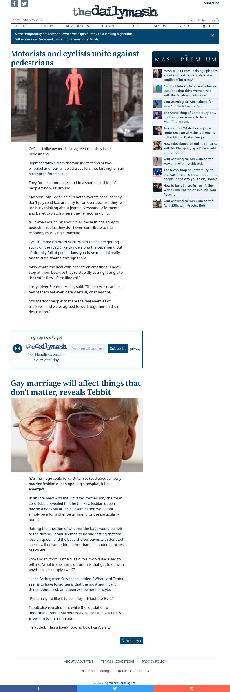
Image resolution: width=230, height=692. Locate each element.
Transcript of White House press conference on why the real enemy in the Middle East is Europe (189, 132)
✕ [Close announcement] (212, 35)
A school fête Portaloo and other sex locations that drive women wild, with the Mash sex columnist (191, 90)
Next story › (131, 640)
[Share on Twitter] (115, 688)
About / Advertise (78, 661)
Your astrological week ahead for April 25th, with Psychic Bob (188, 203)
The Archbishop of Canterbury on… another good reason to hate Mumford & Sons (190, 117)
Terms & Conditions (118, 661)
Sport (134, 26)
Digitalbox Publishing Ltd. (120, 683)
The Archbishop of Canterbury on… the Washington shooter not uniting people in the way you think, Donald (190, 174)
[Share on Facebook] (38, 688)
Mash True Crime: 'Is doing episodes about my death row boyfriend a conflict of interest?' (191, 75)
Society (47, 26)
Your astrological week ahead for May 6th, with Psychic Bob (188, 104)
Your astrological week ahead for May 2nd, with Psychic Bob (188, 161)
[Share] (191, 688)
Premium (159, 26)
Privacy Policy (154, 661)
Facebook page (50, 39)
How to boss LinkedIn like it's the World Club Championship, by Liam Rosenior (190, 190)
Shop (209, 26)
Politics (21, 26)
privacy (135, 348)
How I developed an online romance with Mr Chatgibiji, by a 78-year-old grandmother (190, 148)
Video (184, 26)
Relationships (77, 26)
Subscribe (118, 348)
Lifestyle (109, 26)
